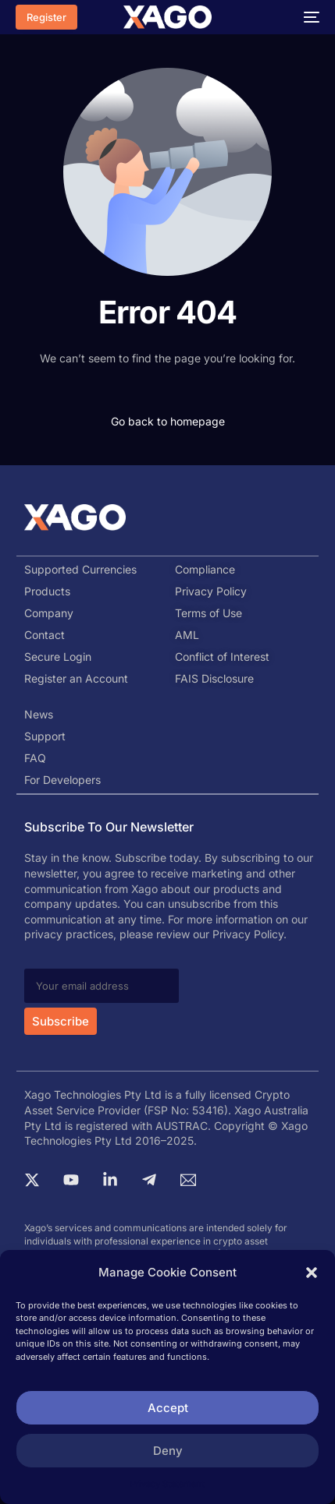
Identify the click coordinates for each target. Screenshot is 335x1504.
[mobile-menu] (307, 17)
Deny (168, 1450)
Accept (168, 1407)
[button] (311, 1272)
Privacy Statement (167, 1483)
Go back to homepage (168, 421)
